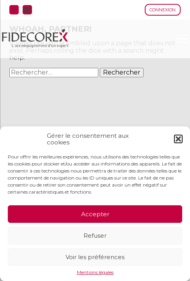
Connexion (162, 9)
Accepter (95, 214)
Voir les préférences (95, 257)
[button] (178, 139)
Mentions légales (95, 272)
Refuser (95, 235)
